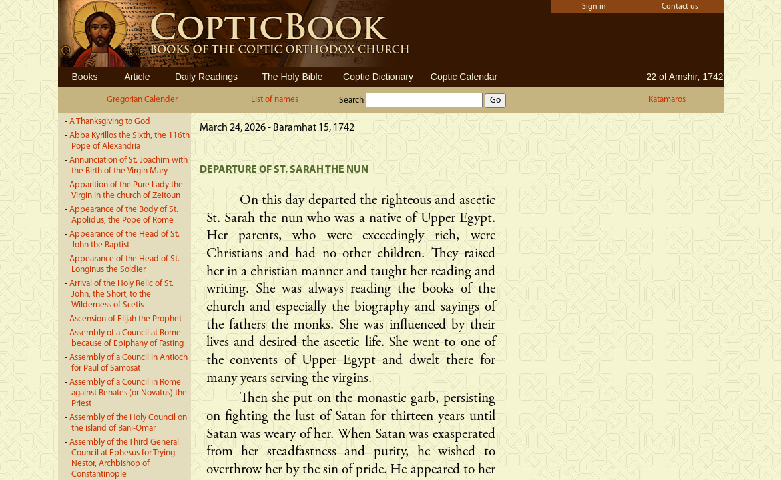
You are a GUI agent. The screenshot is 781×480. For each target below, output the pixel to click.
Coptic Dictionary (378, 76)
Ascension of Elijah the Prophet (125, 319)
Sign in (594, 7)
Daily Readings (206, 76)
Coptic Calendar (464, 76)
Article (137, 76)
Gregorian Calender (142, 99)
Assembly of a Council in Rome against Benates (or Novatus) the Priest (128, 393)
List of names (274, 99)
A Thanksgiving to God (109, 121)
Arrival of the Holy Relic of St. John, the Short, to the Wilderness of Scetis (121, 294)
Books (85, 76)
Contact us (680, 7)
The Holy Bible (292, 76)
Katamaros (667, 99)
